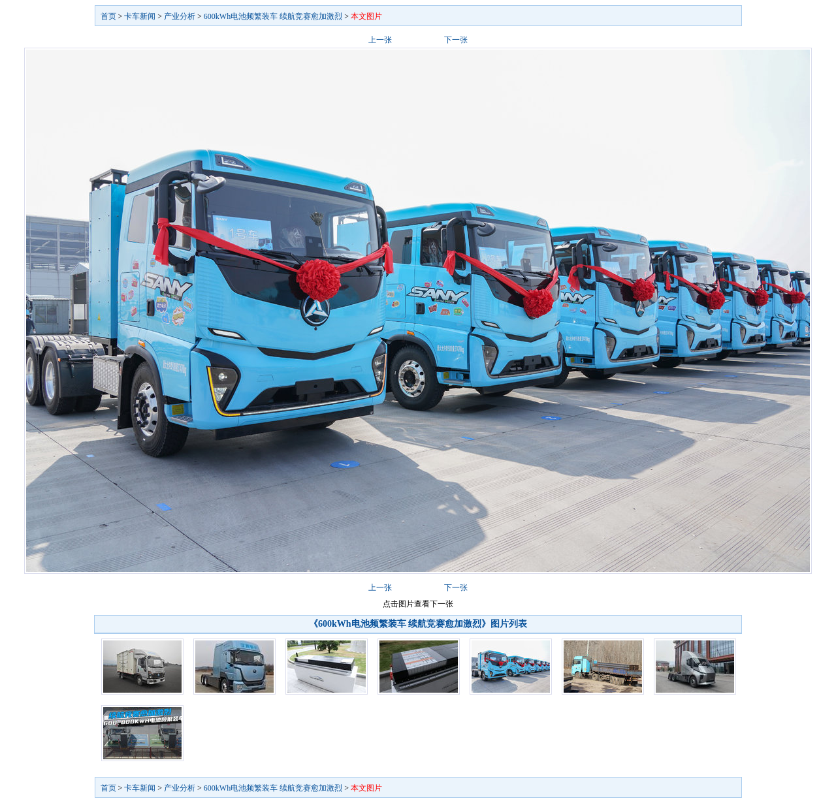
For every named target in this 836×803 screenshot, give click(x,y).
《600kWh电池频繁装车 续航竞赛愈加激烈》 (399, 624)
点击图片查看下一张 (418, 603)
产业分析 (179, 16)
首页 (108, 16)
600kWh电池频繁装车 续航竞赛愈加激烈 (273, 16)
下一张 (456, 39)
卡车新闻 (139, 16)
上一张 (380, 39)
